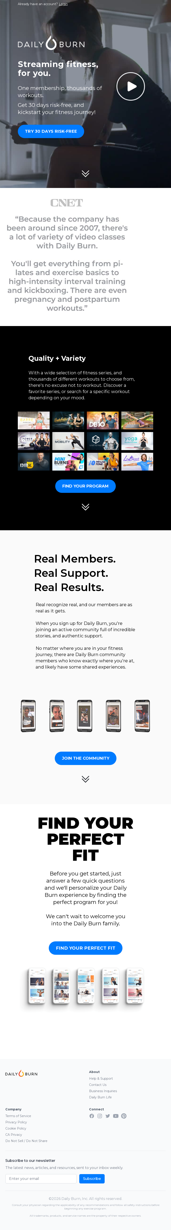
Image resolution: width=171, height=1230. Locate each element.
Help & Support (101, 1079)
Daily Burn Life (100, 1097)
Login (63, 4)
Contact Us (97, 1085)
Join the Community (85, 758)
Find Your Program (85, 486)
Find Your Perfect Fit (85, 948)
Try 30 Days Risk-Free (51, 131)
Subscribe (92, 1179)
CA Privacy (13, 1135)
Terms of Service (18, 1116)
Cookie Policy (15, 1128)
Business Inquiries (103, 1091)
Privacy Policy (16, 1122)
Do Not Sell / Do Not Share (26, 1141)
